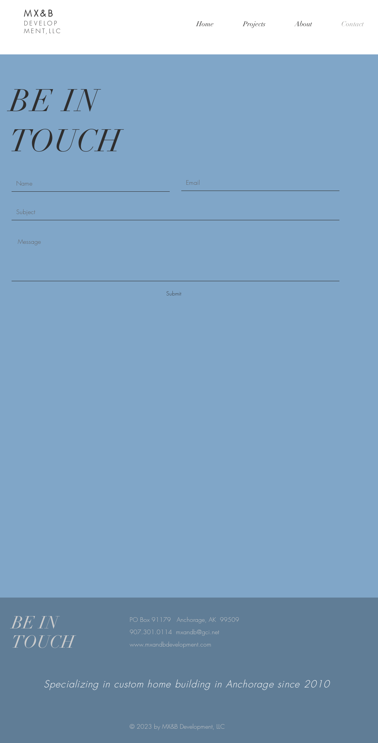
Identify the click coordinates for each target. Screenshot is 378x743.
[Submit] (173, 293)
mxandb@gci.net (197, 632)
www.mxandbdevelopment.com (170, 644)
